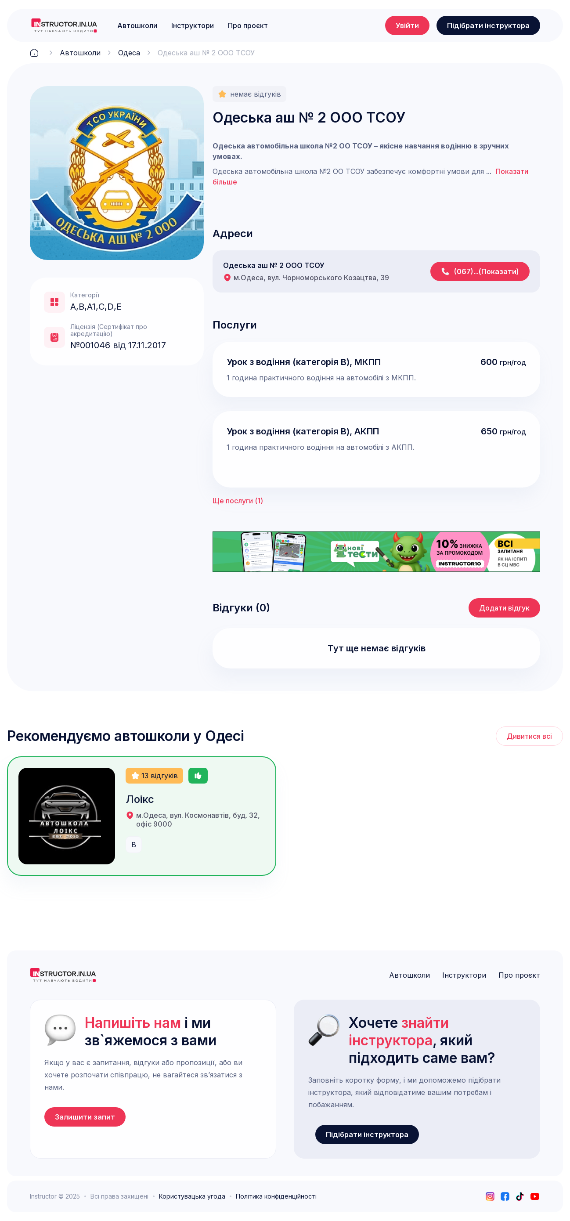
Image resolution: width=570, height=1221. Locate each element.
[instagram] (490, 1196)
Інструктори (192, 25)
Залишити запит (85, 1117)
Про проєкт (248, 25)
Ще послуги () (238, 500)
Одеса (129, 52)
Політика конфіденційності (276, 1196)
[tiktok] (520, 1196)
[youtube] (535, 1196)
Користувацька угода (192, 1196)
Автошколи (137, 25)
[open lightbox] (117, 173)
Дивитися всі (529, 736)
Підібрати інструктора (488, 25)
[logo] (64, 25)
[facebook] (505, 1196)
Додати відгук (504, 607)
